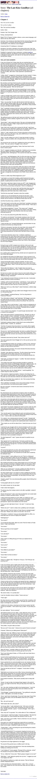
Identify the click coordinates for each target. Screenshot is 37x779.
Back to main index (16, 4)
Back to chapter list (5, 16)
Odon (6, 14)
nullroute (34, 776)
